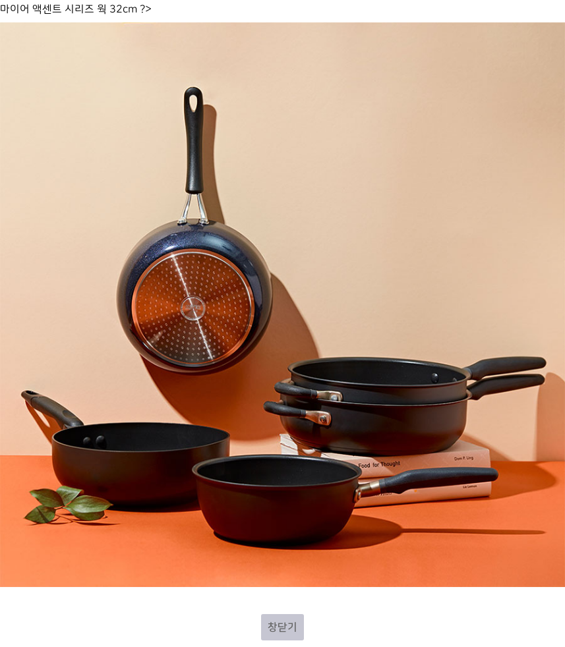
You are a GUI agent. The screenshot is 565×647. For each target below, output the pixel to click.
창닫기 (282, 627)
